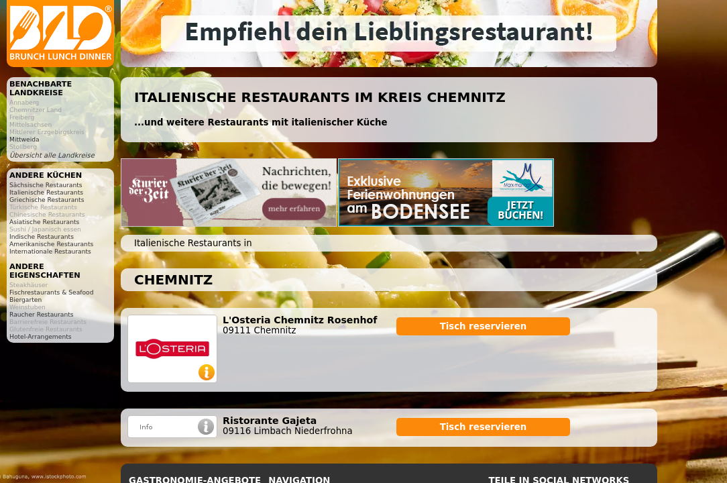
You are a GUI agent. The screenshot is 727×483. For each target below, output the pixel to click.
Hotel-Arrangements (40, 336)
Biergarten (25, 299)
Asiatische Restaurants (44, 221)
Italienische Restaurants (46, 192)
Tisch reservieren (483, 326)
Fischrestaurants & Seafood (51, 292)
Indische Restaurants (41, 236)
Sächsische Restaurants (45, 185)
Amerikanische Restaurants (51, 244)
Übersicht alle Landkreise (52, 155)
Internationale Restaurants (50, 251)
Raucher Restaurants (41, 314)
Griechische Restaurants (46, 199)
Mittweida (24, 139)
